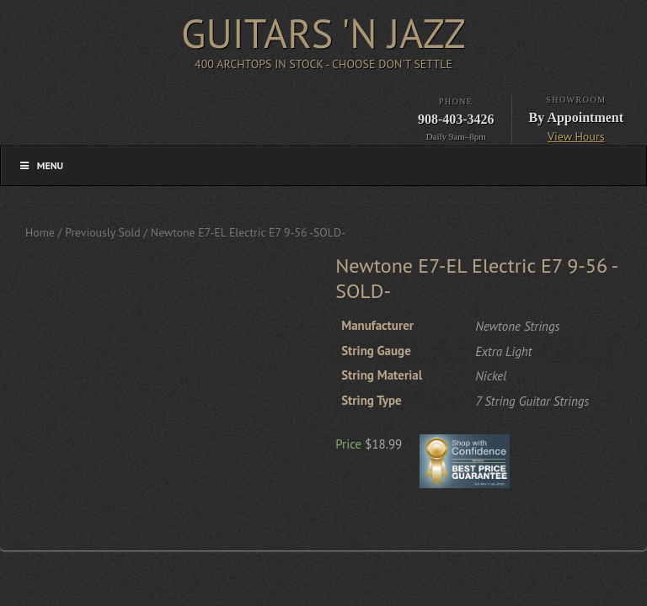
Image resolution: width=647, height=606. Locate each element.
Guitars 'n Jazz (323, 33)
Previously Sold (102, 232)
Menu (40, 165)
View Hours (576, 136)
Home (40, 232)
